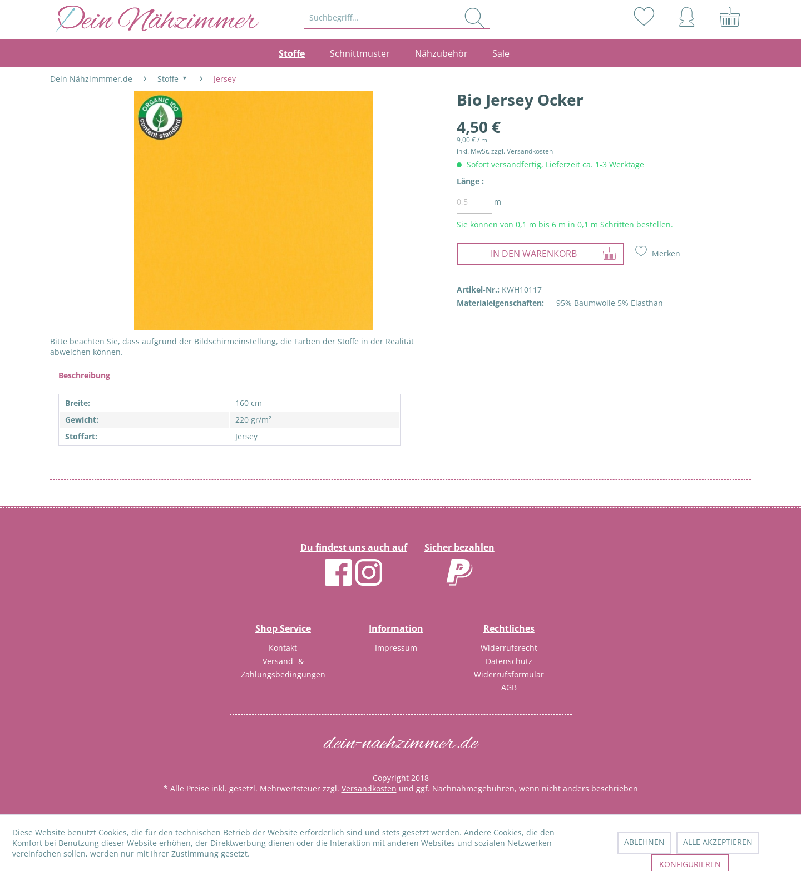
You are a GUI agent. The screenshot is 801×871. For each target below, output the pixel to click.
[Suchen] (474, 18)
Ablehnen (644, 842)
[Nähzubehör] (441, 53)
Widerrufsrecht (509, 647)
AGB (509, 687)
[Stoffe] (298, 53)
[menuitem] (398, 18)
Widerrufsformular (509, 674)
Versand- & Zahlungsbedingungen (283, 668)
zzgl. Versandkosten (522, 151)
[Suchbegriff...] (397, 18)
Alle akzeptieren (718, 842)
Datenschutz (509, 661)
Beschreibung (84, 375)
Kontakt (283, 647)
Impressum (396, 647)
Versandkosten (369, 788)
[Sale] (501, 53)
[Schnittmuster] (360, 53)
